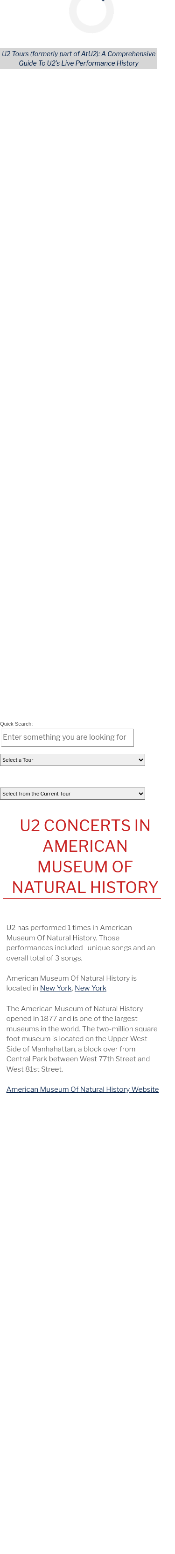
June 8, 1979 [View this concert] (30, 929)
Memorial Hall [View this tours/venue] (72, 947)
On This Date (83, 914)
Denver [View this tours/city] (141, 956)
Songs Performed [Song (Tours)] (43, 674)
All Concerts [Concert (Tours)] (35, 657)
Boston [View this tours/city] (104, 1002)
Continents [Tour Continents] (106, 649)
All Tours (29, 649)
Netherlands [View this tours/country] (128, 938)
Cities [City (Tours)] (98, 682)
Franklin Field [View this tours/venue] (71, 993)
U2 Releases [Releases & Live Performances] (35, 682)
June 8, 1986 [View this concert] (30, 956)
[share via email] (23, 586)
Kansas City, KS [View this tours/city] (120, 947)
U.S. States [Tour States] (106, 665)
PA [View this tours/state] (138, 993)
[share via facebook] (49, 586)
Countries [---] (104, 657)
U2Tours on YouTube (83, 1021)
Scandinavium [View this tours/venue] (72, 974)
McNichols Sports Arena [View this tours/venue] (89, 956)
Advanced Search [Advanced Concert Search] (116, 708)
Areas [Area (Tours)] (98, 674)
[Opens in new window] (62, 1479)
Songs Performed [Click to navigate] (59, 521)
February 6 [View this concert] (30, 857)
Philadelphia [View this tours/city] (112, 993)
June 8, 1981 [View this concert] (29, 938)
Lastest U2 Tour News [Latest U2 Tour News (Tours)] (50, 717)
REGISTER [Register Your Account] (32, 708)
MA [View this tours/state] (124, 1002)
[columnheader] (29, 540)
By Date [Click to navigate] (21, 521)
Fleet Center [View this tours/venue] (70, 1002)
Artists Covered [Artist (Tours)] (41, 691)
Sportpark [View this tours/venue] (65, 938)
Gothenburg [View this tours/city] (115, 974)
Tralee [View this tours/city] (94, 929)
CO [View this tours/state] (16, 965)
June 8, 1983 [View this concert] (30, 947)
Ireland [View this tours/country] (117, 929)
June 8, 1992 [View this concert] (30, 974)
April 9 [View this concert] (23, 844)
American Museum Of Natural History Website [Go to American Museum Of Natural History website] (83, 485)
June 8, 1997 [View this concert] (30, 993)
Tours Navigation (84, 633)
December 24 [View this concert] (35, 871)
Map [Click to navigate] (92, 521)
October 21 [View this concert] (31, 885)
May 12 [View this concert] (24, 830)
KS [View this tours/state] (151, 947)
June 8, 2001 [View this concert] (30, 1002)
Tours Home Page (117, 717)
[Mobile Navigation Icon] (13, 9)
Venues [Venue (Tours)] (100, 691)
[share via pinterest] (76, 586)
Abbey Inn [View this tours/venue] (66, 929)
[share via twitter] (36, 586)
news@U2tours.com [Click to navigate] (73, 1439)
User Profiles (109, 700)
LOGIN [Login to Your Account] (26, 700)
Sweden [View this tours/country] (23, 983)
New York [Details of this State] (91, 384)
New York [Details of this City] (57, 384)
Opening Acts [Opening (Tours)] (37, 665)
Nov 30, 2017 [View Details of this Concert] (29, 552)
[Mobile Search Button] (151, 9)
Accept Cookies (112, 136)
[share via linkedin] (63, 586)
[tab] (21, 521)
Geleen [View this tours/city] (95, 938)
